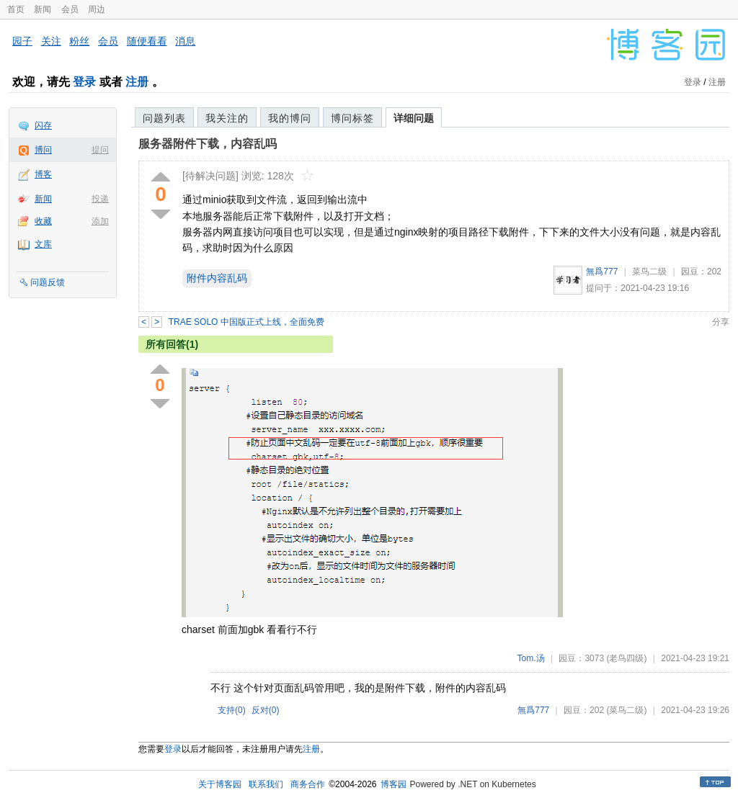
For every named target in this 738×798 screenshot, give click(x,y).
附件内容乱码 (217, 278)
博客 (43, 174)
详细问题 (414, 118)
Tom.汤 (531, 658)
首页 (16, 9)
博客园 (393, 784)
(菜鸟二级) (626, 710)
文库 (43, 244)
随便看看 (147, 41)
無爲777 (602, 271)
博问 (43, 150)
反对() (266, 710)
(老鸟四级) (626, 658)
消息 (185, 41)
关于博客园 (219, 784)
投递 (100, 199)
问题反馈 (47, 282)
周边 (96, 9)
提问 (100, 150)
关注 (51, 41)
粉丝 (79, 41)
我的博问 (289, 118)
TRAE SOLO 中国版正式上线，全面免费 (246, 322)
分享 (720, 322)
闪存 (43, 125)
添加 (100, 221)
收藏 (43, 221)
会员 (70, 9)
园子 (22, 41)
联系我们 (266, 784)
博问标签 (352, 118)
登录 (84, 82)
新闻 (42, 9)
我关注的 (227, 118)
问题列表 (164, 118)
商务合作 (307, 784)
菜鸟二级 (649, 271)
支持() (232, 710)
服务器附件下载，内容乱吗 (207, 144)
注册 (136, 82)
